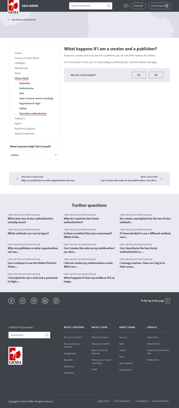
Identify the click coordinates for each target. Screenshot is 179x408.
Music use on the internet (100, 352)
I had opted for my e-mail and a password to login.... (32, 279)
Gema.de (138, 5)
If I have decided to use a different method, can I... (145, 235)
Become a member (73, 337)
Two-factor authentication (33, 113)
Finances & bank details (27, 58)
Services (123, 337)
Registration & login (29, 103)
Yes (139, 74)
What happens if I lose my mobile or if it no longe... (89, 279)
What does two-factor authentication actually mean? (30, 220)
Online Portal (22, 78)
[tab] (34, 155)
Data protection (123, 401)
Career (122, 350)
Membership (21, 68)
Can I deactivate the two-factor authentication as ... (138, 250)
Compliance (142, 401)
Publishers (20, 118)
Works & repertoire (24, 133)
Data (21, 93)
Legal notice (103, 401)
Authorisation (26, 88)
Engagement (70, 353)
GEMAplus (20, 63)
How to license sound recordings (36, 98)
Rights (18, 123)
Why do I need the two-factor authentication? (81, 220)
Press (121, 356)
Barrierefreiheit (161, 401)
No (156, 74)
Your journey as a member (72, 345)
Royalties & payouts (25, 128)
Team (121, 343)
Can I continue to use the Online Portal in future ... (32, 264)
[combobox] (29, 335)
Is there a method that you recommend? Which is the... (88, 235)
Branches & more (100, 337)
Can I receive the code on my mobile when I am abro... (89, 250)
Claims (18, 53)
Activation (24, 83)
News (18, 73)
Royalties (68, 359)
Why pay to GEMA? (101, 343)
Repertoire (69, 366)
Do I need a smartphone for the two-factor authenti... (145, 220)
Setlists (23, 108)
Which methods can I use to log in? (28, 233)
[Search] (90, 6)
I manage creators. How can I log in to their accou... (142, 264)
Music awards (126, 363)
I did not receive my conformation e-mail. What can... (88, 264)
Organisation (125, 369)
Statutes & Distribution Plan (158, 352)
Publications (153, 359)
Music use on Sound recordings (101, 361)
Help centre (152, 337)
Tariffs (94, 369)
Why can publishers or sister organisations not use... (33, 250)
